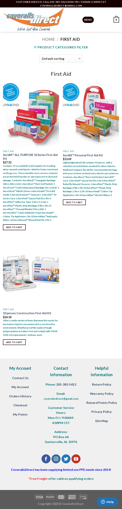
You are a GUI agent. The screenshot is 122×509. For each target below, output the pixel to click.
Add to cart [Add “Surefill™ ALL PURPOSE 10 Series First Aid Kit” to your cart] (14, 227)
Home (48, 39)
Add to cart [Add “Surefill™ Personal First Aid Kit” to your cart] (74, 202)
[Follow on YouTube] (76, 459)
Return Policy (101, 384)
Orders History (20, 396)
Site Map (101, 421)
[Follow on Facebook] (46, 459)
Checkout (20, 405)
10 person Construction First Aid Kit (27, 313)
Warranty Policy (102, 393)
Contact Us (20, 378)
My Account (20, 387)
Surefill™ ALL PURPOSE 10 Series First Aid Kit (30, 156)
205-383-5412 (66, 384)
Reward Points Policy (101, 402)
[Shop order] (60, 58)
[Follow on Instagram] (56, 459)
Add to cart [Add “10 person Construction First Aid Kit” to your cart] (14, 342)
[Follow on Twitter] (66, 459)
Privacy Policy (101, 411)
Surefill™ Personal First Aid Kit (83, 155)
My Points (20, 414)
